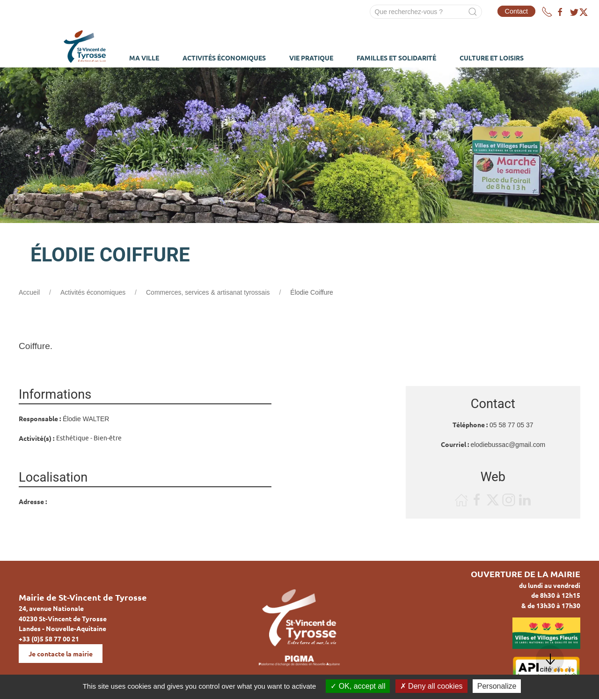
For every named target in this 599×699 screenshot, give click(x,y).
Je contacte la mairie (61, 653)
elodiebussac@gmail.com (507, 444)
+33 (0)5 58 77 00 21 (49, 638)
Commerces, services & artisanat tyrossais (208, 292)
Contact (516, 11)
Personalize (497, 686)
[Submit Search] (472, 12)
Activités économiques (92, 292)
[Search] (426, 12)
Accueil (29, 292)
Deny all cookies (431, 686)
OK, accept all (357, 686)
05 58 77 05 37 (511, 425)
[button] (549, 659)
